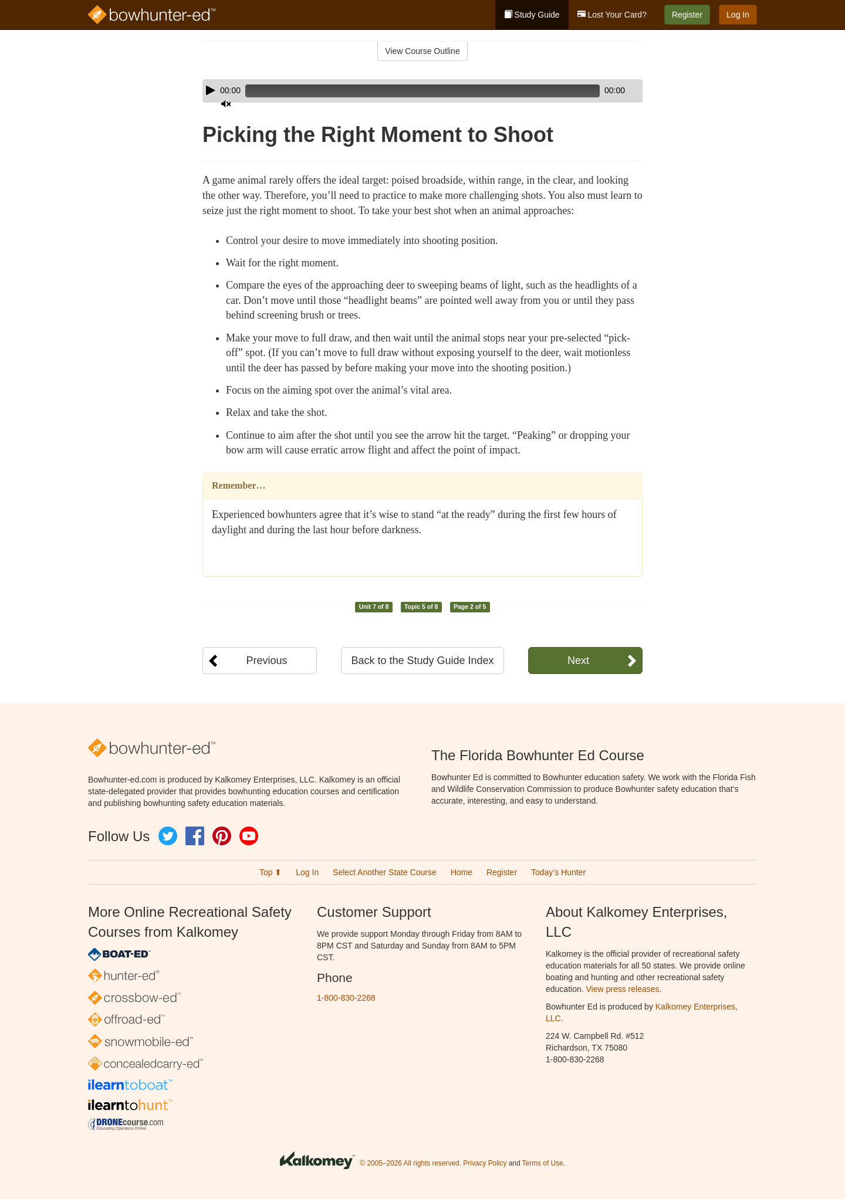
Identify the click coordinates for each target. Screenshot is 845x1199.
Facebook (194, 836)
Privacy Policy (484, 1163)
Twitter (167, 836)
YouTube (248, 836)
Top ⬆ (270, 872)
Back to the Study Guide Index (422, 660)
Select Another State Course (385, 872)
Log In (737, 14)
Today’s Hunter (558, 872)
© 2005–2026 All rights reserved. (410, 1163)
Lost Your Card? (612, 14)
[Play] (210, 90)
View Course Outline (422, 51)
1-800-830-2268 (346, 997)
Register (687, 14)
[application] (422, 91)
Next (578, 660)
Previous (266, 660)
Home (461, 872)
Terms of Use (542, 1163)
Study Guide (532, 14)
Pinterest (221, 836)
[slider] (405, 90)
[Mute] (601, 91)
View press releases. (624, 989)
